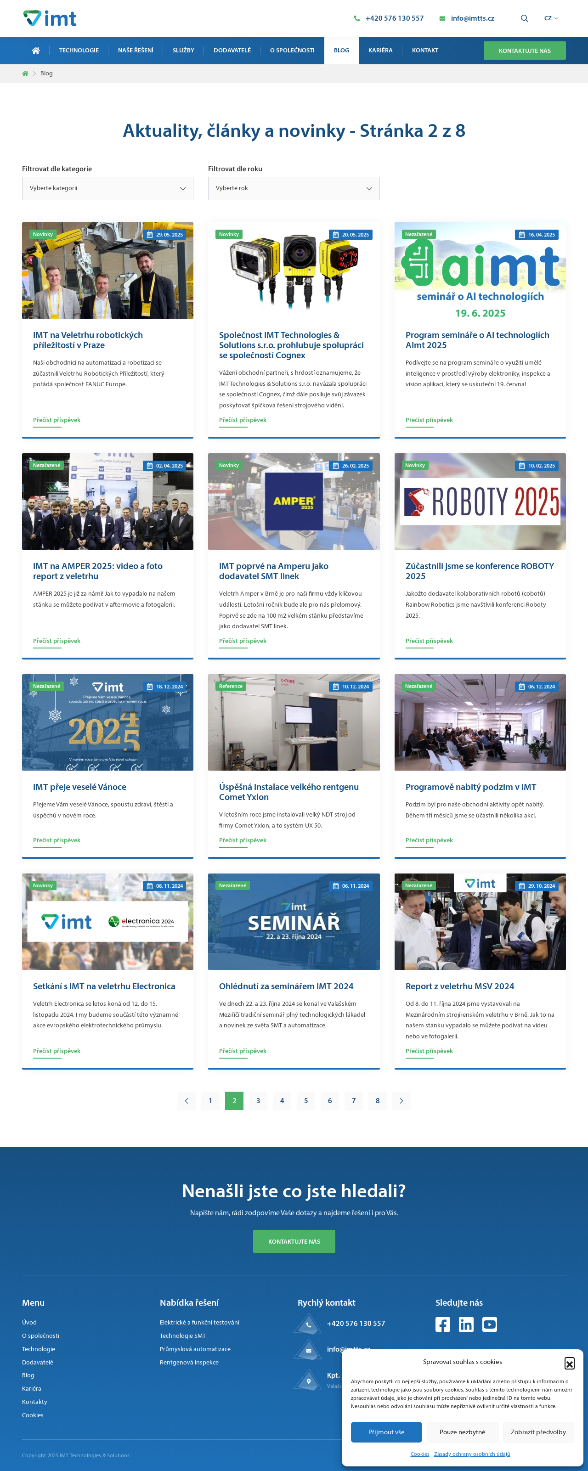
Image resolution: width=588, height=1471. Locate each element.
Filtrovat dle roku (235, 168)
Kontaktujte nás (525, 50)
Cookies (420, 1454)
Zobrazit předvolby (538, 1432)
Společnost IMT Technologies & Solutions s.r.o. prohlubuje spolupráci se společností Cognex (291, 345)
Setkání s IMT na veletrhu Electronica (104, 986)
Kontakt (425, 50)
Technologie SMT (183, 1336)
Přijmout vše (386, 1432)
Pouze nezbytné (463, 1432)
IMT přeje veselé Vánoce (79, 787)
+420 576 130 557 (356, 1323)
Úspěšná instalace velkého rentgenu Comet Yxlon (289, 792)
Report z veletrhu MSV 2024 (460, 986)
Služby (183, 50)
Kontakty (34, 1402)
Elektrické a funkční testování (199, 1322)
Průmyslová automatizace (195, 1349)
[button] (569, 1362)
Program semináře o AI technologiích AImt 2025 (477, 340)
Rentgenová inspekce (189, 1362)
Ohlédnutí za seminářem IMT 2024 (286, 986)
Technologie (79, 50)
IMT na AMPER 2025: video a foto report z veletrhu (98, 571)
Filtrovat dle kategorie (57, 168)
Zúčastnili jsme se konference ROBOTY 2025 (480, 571)
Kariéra (380, 50)
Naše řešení (135, 50)
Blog (341, 50)
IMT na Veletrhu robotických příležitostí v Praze (88, 340)
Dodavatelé (232, 50)
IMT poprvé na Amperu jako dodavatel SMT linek (273, 571)
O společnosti (292, 50)
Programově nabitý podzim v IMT (471, 787)
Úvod (29, 1322)
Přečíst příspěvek (56, 420)
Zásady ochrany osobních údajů (472, 1454)
